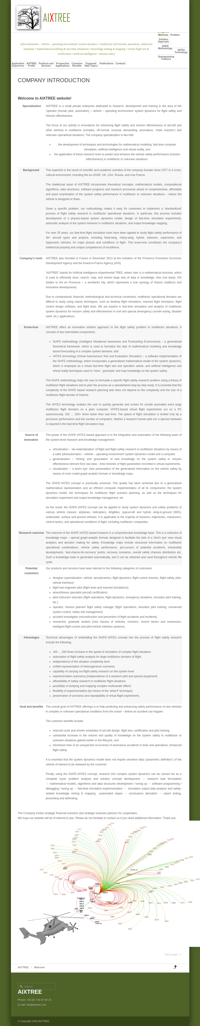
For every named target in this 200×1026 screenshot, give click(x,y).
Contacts (120, 63)
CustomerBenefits (77, 64)
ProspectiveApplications (62, 64)
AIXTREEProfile (31, 64)
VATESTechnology (181, 51)
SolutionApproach (163, 40)
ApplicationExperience (18, 64)
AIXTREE (23, 967)
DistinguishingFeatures (166, 57)
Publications (106, 63)
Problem (175, 35)
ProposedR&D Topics (91, 64)
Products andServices (46, 64)
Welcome (163, 35)
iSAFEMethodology (165, 47)
